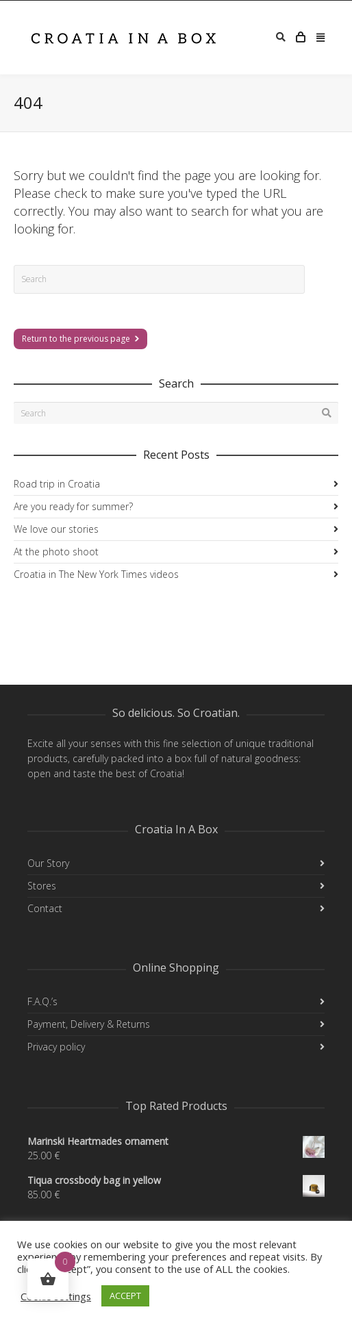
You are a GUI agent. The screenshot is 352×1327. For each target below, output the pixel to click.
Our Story (48, 863)
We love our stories (56, 528)
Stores (41, 885)
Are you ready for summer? (73, 506)
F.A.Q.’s (42, 1001)
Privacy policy (56, 1046)
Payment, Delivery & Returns (88, 1024)
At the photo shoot (56, 551)
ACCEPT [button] (125, 1295)
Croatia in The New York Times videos (96, 574)
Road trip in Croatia (57, 483)
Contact (44, 908)
